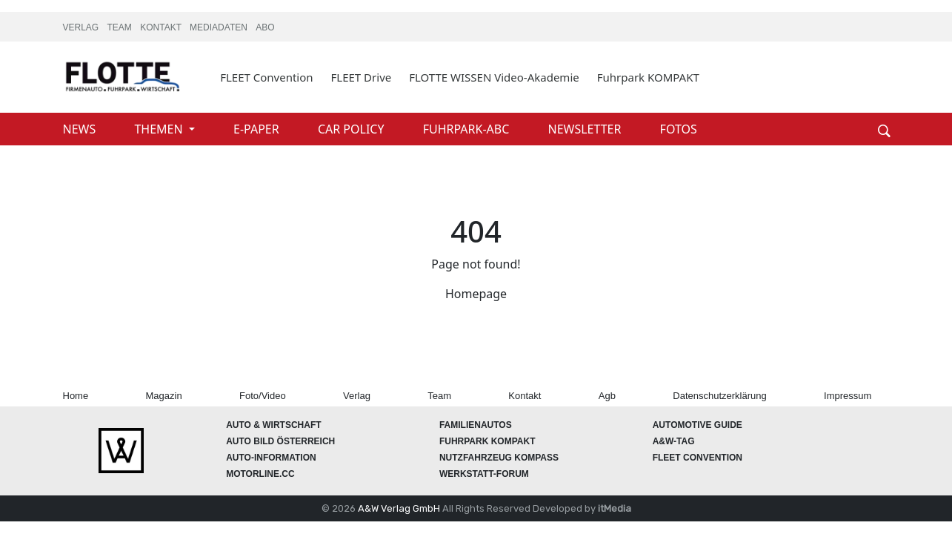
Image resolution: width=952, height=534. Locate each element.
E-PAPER (257, 129)
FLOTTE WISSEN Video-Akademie (494, 77)
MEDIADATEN (220, 27)
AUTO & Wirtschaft (273, 425)
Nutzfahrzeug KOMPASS (499, 457)
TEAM (121, 27)
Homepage (476, 294)
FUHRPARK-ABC (468, 129)
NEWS (81, 129)
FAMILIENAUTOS (475, 425)
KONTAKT (162, 27)
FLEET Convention (266, 77)
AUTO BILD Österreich (280, 441)
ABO (265, 27)
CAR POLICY (352, 129)
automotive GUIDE (697, 425)
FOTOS (678, 129)
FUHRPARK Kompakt (487, 441)
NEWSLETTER (585, 129)
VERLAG (82, 27)
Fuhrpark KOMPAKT (648, 77)
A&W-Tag (674, 441)
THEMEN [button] (159, 129)
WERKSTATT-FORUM (484, 474)
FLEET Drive (361, 77)
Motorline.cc (260, 474)
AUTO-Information (271, 457)
